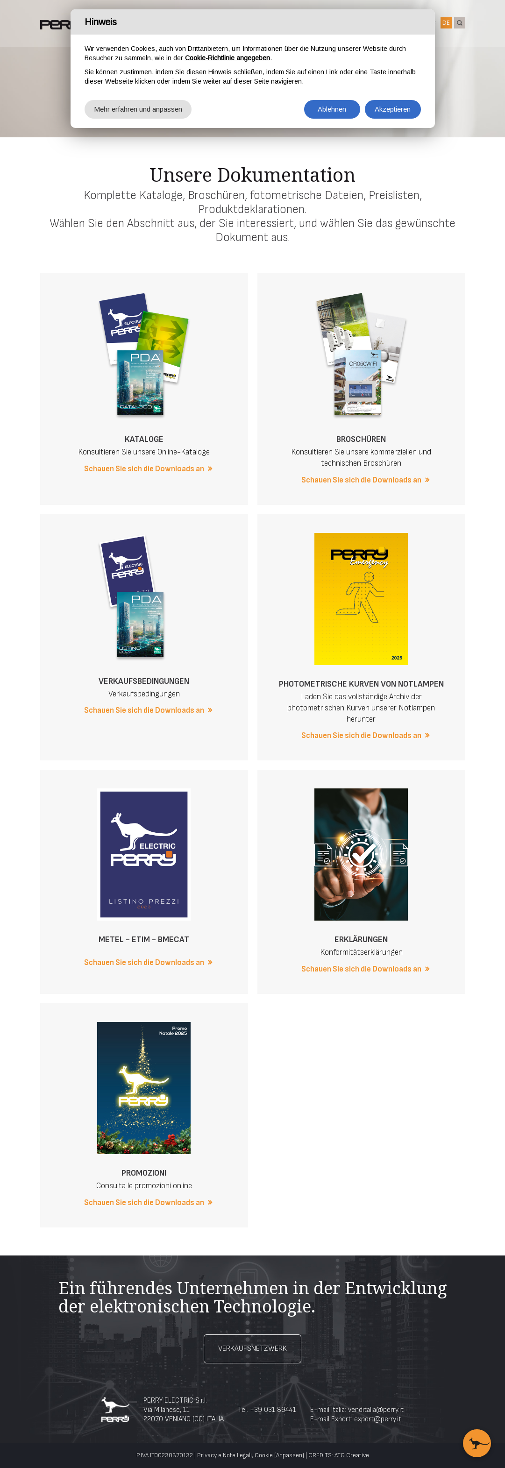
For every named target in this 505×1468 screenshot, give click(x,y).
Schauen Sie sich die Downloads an (144, 469)
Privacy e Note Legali (224, 1455)
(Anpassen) (289, 1455)
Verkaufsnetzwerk (252, 1348)
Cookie (264, 1455)
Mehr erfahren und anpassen (138, 109)
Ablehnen (332, 109)
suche (459, 22)
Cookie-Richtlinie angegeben (227, 58)
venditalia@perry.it (376, 1409)
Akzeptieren (393, 109)
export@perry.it (377, 1419)
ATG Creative (351, 1455)
